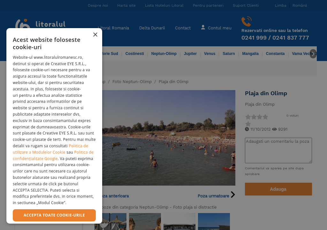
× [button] (95, 35)
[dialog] (54, 126)
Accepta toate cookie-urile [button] (54, 215)
